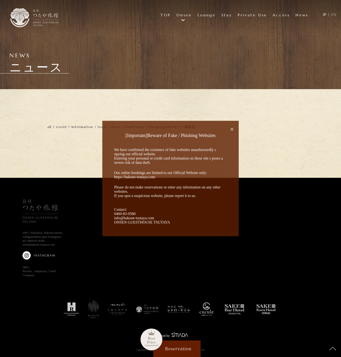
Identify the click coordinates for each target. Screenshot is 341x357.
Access (281, 15)
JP (324, 15)
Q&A (25, 267)
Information (82, 127)
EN (333, 15)
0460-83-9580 (36, 241)
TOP (166, 15)
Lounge (206, 15)
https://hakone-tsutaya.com (134, 177)
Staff (53, 271)
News (302, 15)
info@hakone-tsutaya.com (38, 244)
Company (28, 275)
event (61, 127)
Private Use (252, 15)
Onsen (184, 15)
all (49, 127)
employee (41, 271)
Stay (226, 15)
